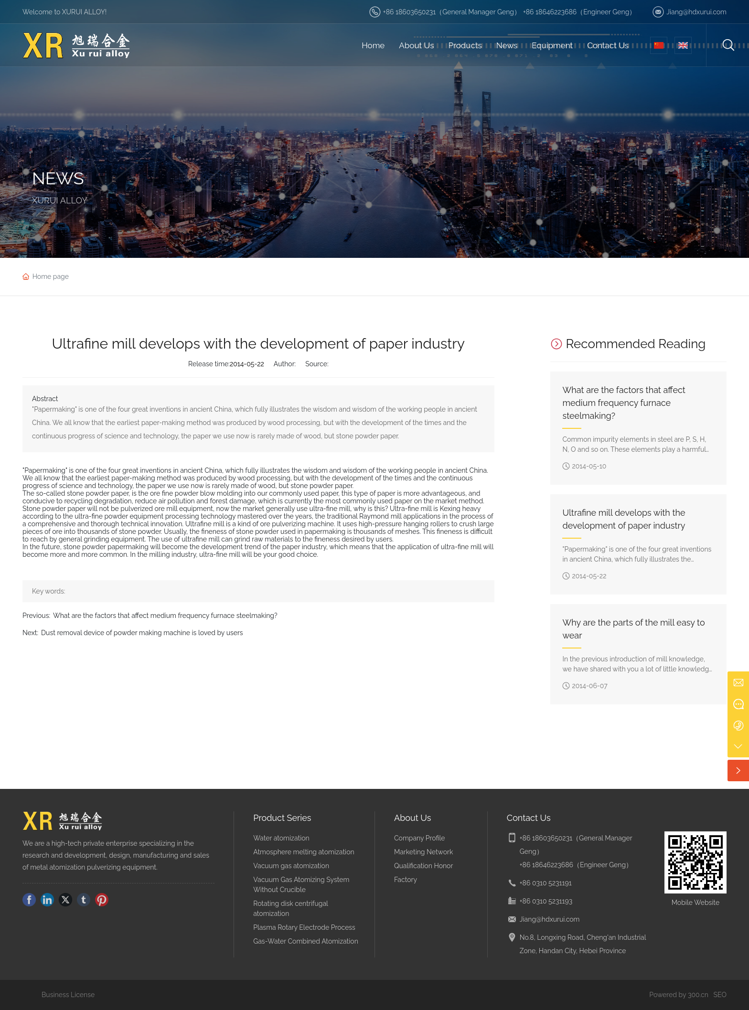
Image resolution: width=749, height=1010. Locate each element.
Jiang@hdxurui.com (696, 12)
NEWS (58, 178)
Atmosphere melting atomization (303, 852)
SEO (720, 995)
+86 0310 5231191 (546, 883)
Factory (405, 879)
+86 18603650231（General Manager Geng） (452, 12)
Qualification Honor (423, 866)
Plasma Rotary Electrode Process (304, 927)
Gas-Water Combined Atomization (305, 941)
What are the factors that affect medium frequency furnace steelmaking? (165, 615)
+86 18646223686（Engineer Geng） (579, 12)
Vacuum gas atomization (291, 866)
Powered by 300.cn (678, 995)
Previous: (36, 615)
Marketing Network (423, 852)
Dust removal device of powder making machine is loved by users (142, 633)
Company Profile (419, 838)
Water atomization (281, 838)
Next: (30, 633)
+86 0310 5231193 (546, 901)
